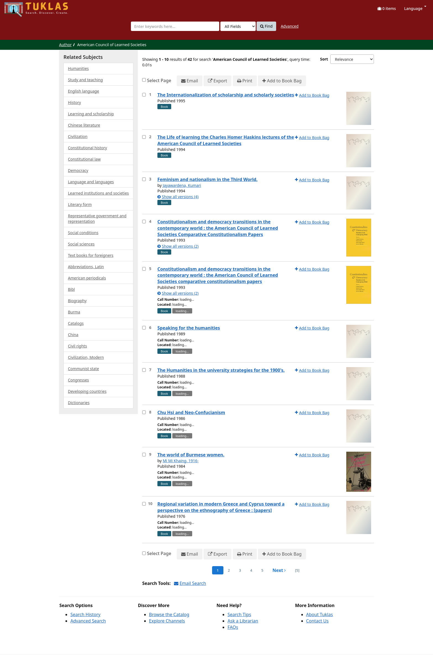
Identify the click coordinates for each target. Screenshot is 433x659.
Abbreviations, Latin (86, 266)
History (74, 102)
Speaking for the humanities (188, 328)
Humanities (78, 68)
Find (266, 26)
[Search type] (238, 26)
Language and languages (91, 181)
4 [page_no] (251, 570)
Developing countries (87, 391)
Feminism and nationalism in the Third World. (207, 179)
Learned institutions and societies (98, 193)
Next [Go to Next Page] (279, 570)
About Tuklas (319, 614)
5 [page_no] (262, 570)
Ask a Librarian (243, 621)
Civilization (78, 136)
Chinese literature (84, 125)
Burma (74, 312)
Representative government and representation (97, 218)
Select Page (159, 80)
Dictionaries (78, 402)
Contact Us (317, 621)
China (73, 334)
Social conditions (83, 232)
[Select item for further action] (144, 94)
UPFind (18, 7)
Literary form (80, 204)
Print (244, 81)
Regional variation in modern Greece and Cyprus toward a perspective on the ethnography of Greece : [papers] (220, 507)
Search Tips (239, 614)
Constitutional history (87, 147)
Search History (85, 614)
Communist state (83, 368)
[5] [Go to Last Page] (297, 570)
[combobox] (175, 26)
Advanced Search (88, 621)
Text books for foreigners (90, 255)
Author (65, 44)
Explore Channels (167, 621)
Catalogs (76, 323)
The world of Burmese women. (190, 455)
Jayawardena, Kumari (182, 185)
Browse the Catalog (169, 614)
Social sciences (81, 244)
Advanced (290, 26)
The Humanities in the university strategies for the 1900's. (221, 370)
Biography (77, 300)
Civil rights (77, 346)
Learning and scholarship (91, 113)
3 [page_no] (240, 570)
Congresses (78, 380)
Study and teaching (85, 79)
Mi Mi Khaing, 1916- (181, 460)
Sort (324, 59)
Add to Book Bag (282, 81)
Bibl (71, 289)
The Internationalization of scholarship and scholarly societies (225, 95)
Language (415, 8)
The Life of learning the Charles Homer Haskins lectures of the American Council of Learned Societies (225, 140)
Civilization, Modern (86, 357)
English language (83, 91)
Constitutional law (84, 159)
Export (217, 81)
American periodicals (87, 278)
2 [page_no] (229, 570)
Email (189, 81)
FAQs (233, 627)
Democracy (78, 170)
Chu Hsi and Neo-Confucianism (191, 412)
